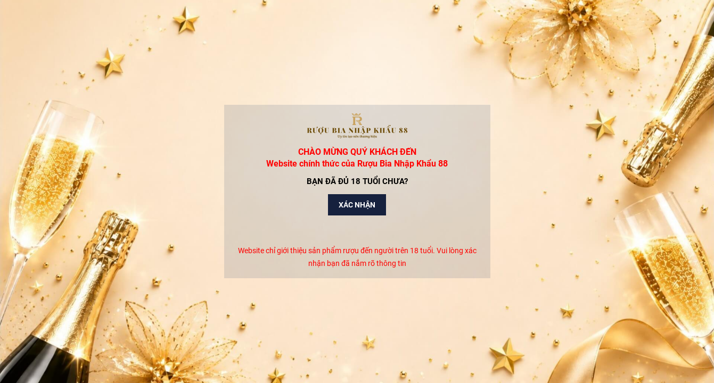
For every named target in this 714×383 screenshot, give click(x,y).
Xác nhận (357, 205)
